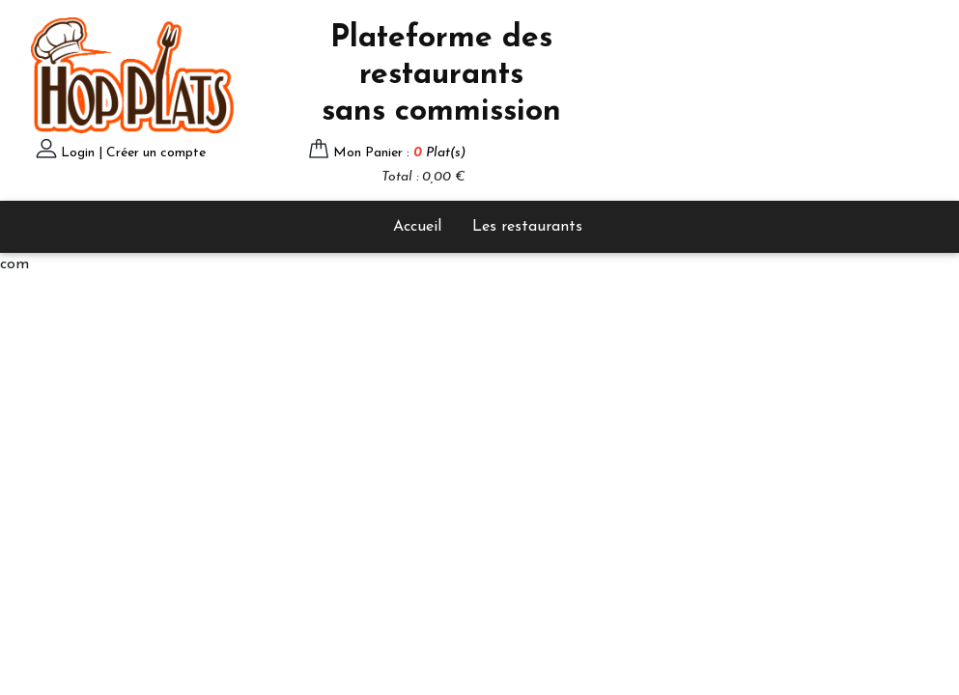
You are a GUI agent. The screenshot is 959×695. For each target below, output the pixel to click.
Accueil (417, 227)
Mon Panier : (399, 153)
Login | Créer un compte (133, 153)
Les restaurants (527, 227)
